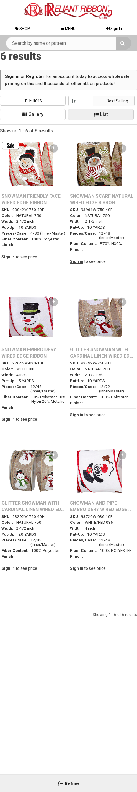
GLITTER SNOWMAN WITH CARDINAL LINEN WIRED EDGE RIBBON (103, 353)
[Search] (123, 43)
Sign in (12, 76)
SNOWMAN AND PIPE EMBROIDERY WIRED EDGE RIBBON (98, 506)
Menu (68, 29)
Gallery (32, 114)
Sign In (114, 29)
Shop (22, 29)
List (101, 114)
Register (35, 76)
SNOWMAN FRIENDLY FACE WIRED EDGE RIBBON (31, 199)
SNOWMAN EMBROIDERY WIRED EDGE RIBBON (28, 353)
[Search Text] (68, 43)
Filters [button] (33, 100)
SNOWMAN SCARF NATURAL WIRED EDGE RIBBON (101, 199)
